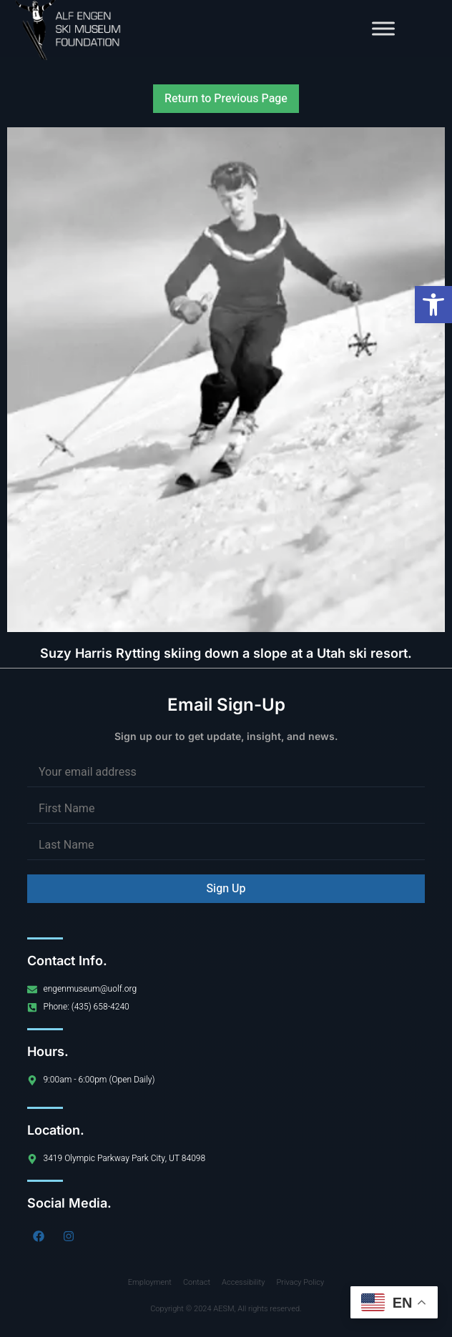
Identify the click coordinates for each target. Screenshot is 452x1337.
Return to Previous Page (226, 98)
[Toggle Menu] (383, 28)
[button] (433, 304)
